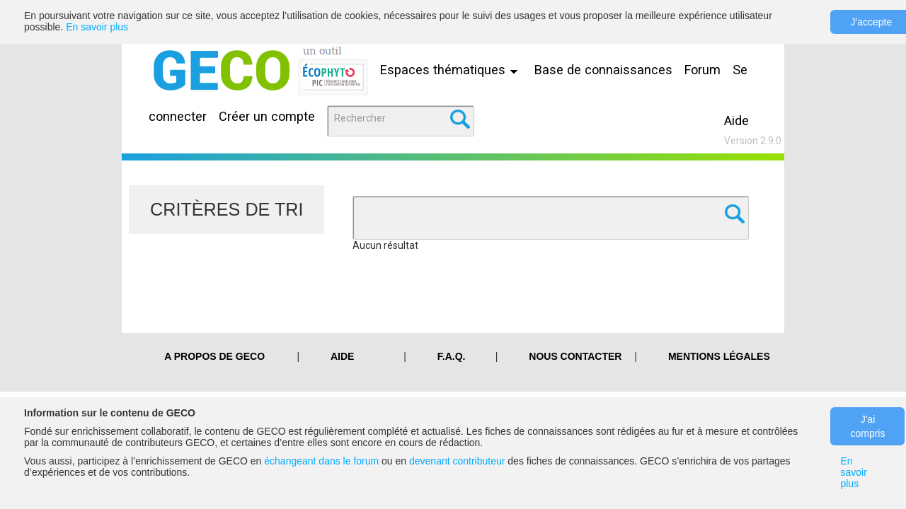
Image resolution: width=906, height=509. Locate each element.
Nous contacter (575, 356)
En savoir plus (97, 27)
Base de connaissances (603, 69)
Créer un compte (267, 116)
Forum (702, 69)
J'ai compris (867, 426)
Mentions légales (719, 356)
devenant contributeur (457, 461)
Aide (736, 120)
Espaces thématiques (452, 69)
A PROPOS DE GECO (214, 356)
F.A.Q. (451, 356)
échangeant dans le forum (321, 461)
